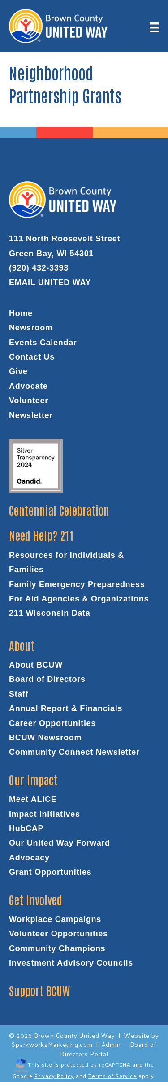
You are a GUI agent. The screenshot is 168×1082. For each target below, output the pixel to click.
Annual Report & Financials (65, 708)
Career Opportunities (52, 723)
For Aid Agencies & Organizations (79, 598)
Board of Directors (47, 679)
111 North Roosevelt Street (64, 238)
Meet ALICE (32, 799)
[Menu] (154, 27)
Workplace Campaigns (55, 919)
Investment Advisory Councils (71, 962)
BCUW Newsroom (45, 737)
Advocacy (29, 857)
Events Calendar (43, 342)
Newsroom (31, 327)
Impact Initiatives (44, 814)
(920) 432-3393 (39, 267)
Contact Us (32, 356)
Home (21, 313)
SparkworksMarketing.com (52, 1044)
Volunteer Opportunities (58, 933)
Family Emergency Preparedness (77, 584)
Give (18, 371)
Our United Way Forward (59, 842)
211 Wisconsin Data (49, 613)
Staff (19, 694)
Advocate (28, 386)
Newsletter (31, 415)
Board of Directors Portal (108, 1049)
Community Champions (57, 948)
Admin (111, 1044)
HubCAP (26, 828)
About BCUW (36, 664)
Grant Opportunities (50, 872)
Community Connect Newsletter (74, 752)
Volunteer (28, 400)
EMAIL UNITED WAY (50, 282)
